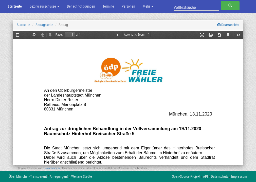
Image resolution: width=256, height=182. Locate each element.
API (205, 176)
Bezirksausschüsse (44, 6)
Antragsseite (44, 25)
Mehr (148, 6)
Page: (59, 34)
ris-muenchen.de (52, 168)
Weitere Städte (81, 176)
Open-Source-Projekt (186, 176)
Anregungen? (59, 176)
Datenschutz (219, 176)
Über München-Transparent (28, 176)
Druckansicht (228, 25)
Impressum (239, 176)
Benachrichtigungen (81, 6)
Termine (108, 6)
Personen (128, 6)
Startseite (15, 6)
